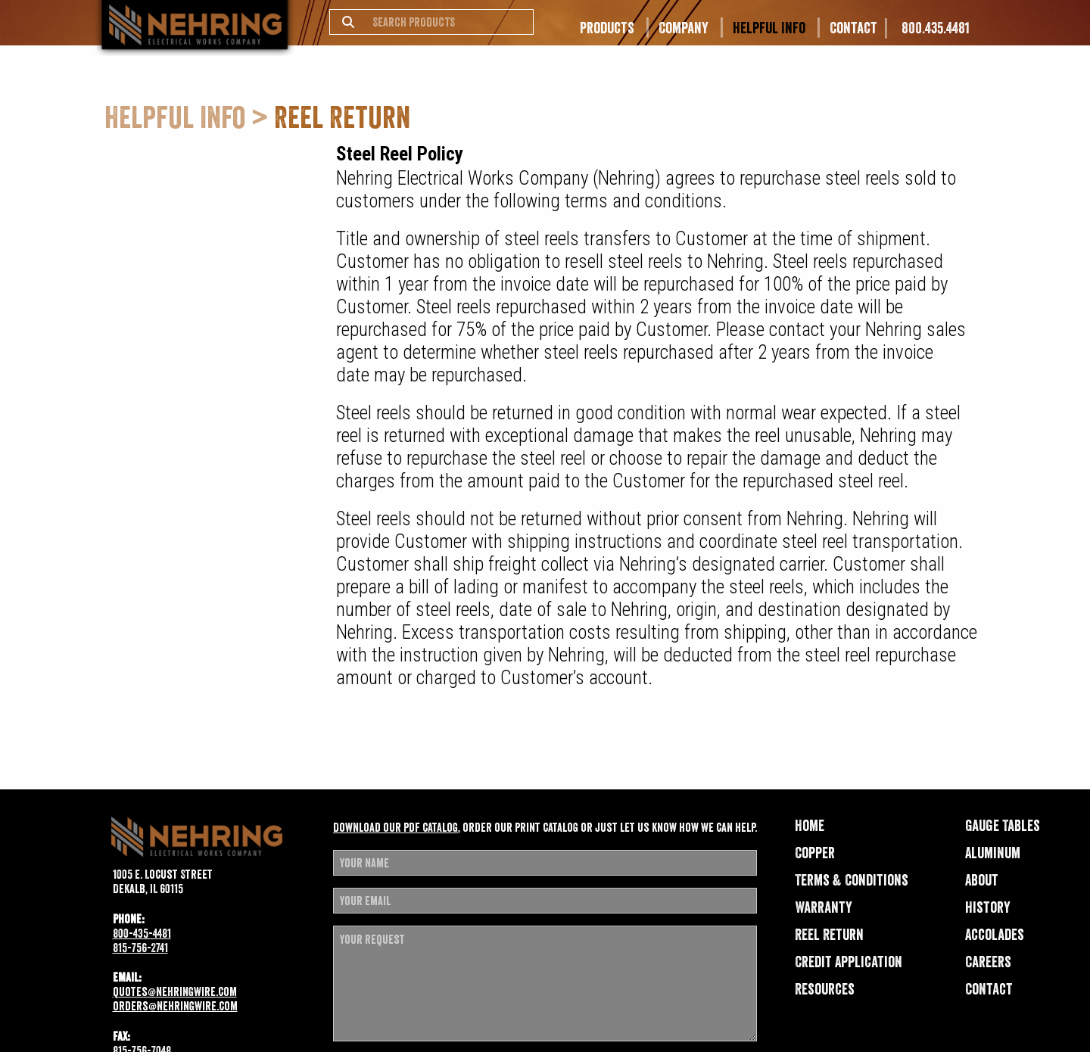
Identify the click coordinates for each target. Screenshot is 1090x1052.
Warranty (823, 907)
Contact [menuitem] (853, 28)
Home (809, 826)
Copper (815, 853)
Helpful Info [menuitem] (769, 28)
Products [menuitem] (607, 28)
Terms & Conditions (851, 880)
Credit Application (848, 962)
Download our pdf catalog (395, 827)
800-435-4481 (142, 933)
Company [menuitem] (683, 28)
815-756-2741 (140, 947)
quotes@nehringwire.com (175, 991)
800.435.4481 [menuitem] (936, 28)
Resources (825, 989)
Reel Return (829, 935)
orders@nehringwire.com (175, 1005)
